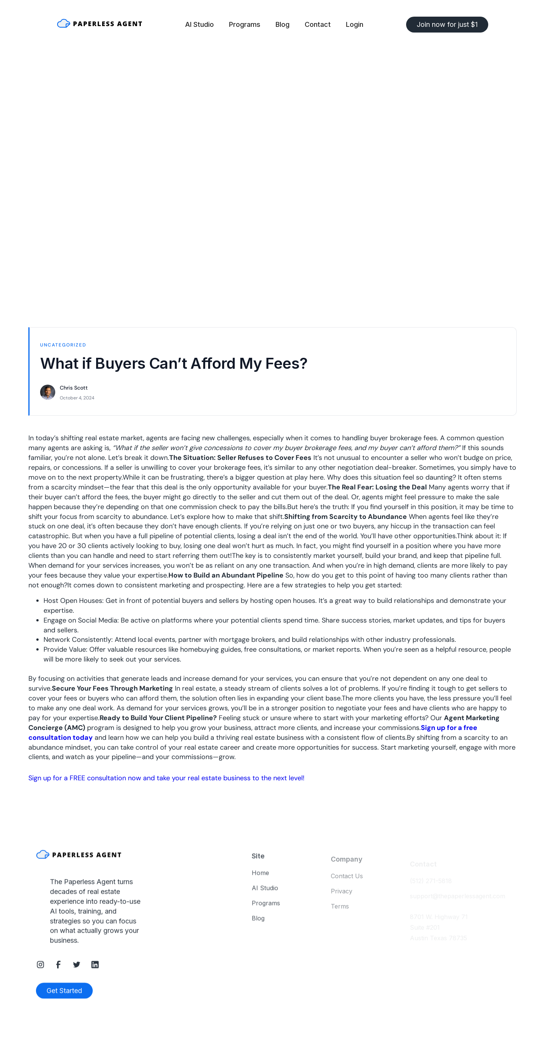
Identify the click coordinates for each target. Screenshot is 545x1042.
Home (260, 877)
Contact (318, 24)
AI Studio (199, 24)
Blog (283, 24)
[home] (99, 25)
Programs (244, 24)
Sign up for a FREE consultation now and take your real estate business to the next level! (166, 778)
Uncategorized (63, 345)
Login (354, 24)
